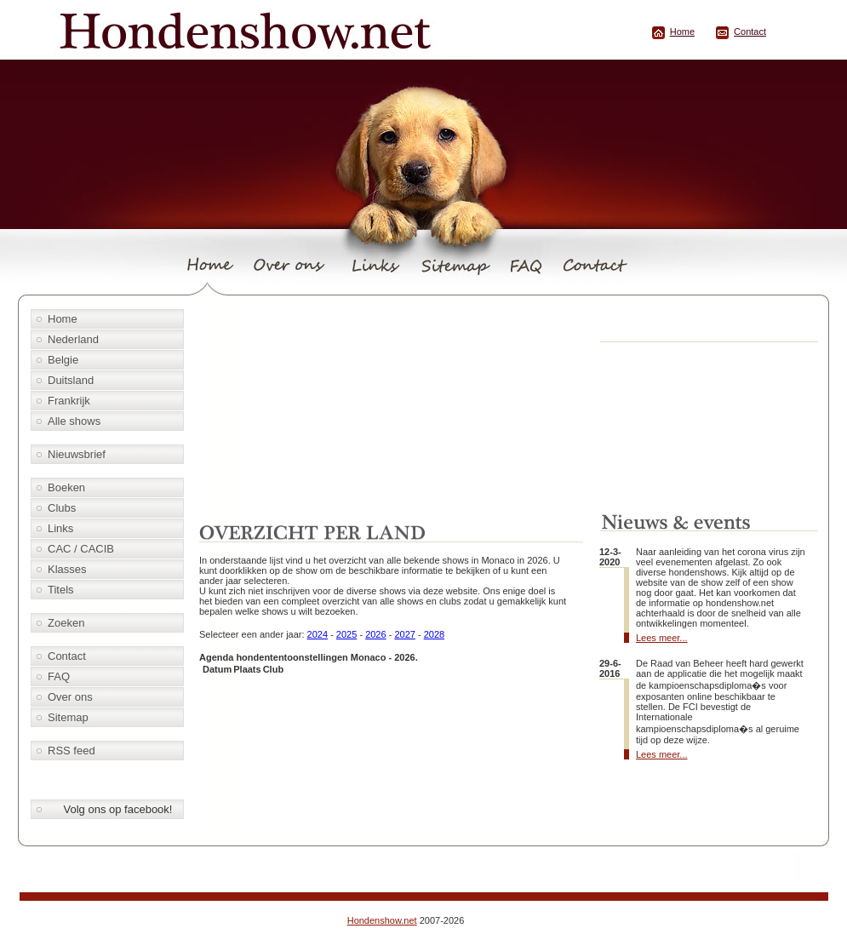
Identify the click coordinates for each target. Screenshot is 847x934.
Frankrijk (69, 400)
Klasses (67, 569)
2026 (375, 634)
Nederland (73, 339)
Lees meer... (662, 638)
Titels (61, 589)
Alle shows (74, 421)
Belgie (63, 359)
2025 (346, 634)
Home (682, 31)
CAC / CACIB (81, 548)
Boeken (66, 487)
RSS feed (71, 750)
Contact (750, 31)
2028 (434, 634)
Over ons (70, 696)
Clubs (62, 507)
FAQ (59, 676)
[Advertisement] (394, 410)
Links (60, 528)
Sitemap (68, 717)
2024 (317, 634)
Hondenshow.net (382, 920)
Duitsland (71, 380)
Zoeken (66, 622)
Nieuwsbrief (77, 454)
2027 (404, 634)
